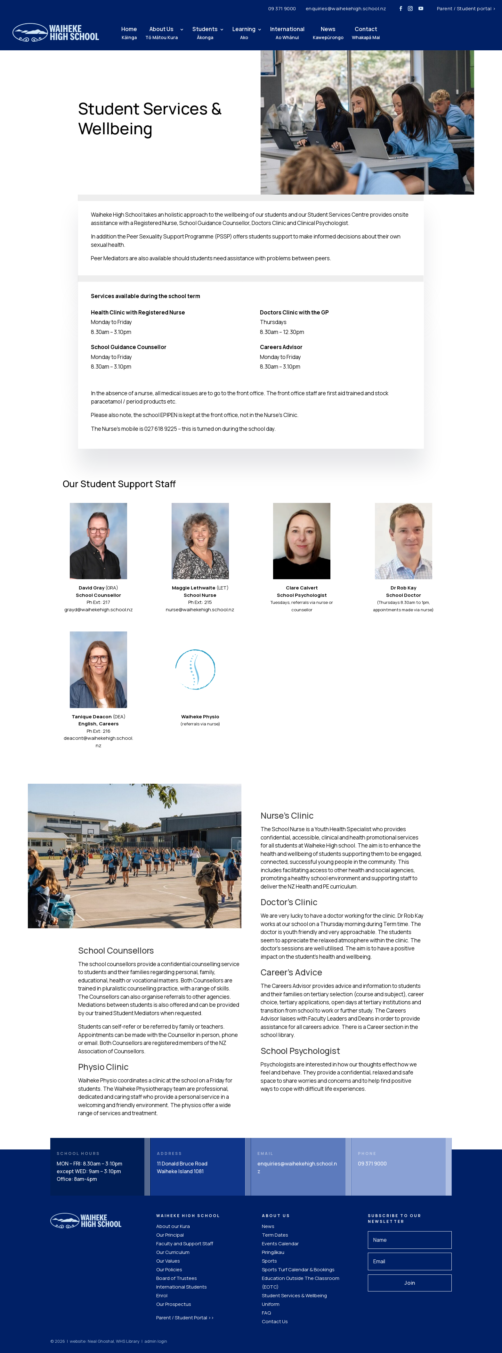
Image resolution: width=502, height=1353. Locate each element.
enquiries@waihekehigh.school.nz (346, 8)
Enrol (161, 1295)
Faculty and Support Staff (184, 1243)
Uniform (270, 1304)
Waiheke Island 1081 (180, 1171)
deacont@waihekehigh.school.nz (98, 742)
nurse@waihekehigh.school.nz (200, 609)
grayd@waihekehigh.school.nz (98, 609)
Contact (366, 32)
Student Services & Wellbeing (294, 1295)
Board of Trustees (176, 1278)
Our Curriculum (173, 1252)
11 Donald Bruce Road (182, 1163)
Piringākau (273, 1252)
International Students (181, 1286)
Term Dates (275, 1235)
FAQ (266, 1312)
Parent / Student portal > (466, 8)
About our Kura (173, 1226)
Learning (243, 32)
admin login (155, 1341)
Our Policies (169, 1269)
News (328, 32)
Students (205, 32)
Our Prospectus (173, 1304)
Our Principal (170, 1235)
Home (129, 32)
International (287, 32)
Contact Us (275, 1321)
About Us (161, 32)
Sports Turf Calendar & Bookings (298, 1269)
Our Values (168, 1260)
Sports (269, 1260)
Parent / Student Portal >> (185, 1317)
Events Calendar (280, 1243)
